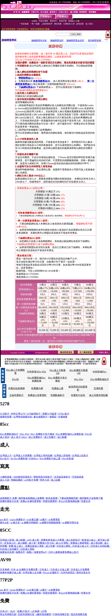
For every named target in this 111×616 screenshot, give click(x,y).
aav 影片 (4, 519)
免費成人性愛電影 (37, 395)
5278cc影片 (63, 413)
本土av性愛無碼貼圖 (69, 501)
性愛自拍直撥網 (16, 388)
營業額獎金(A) (26, 78)
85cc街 (15, 379)
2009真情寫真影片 (22, 477)
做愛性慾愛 (6, 417)
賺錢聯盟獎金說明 (75, 40)
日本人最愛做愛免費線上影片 (63, 552)
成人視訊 (4, 437)
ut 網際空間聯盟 (29, 522)
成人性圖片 (50, 437)
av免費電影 (54, 519)
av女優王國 (32, 519)
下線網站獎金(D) (27, 87)
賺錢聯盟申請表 (39, 40)
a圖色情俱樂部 (43, 614)
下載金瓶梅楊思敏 (68, 498)
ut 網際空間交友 (70, 522)
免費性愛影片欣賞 (9, 501)
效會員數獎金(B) (41, 81)
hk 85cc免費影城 (19, 458)
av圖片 (43, 519)
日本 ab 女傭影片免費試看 (24, 569)
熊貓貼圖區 (17, 480)
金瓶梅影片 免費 (8, 498)
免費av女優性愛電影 (30, 501)
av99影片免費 (31, 480)
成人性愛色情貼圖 (98, 395)
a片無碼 (35, 611)
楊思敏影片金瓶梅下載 (91, 498)
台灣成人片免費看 (22, 455)
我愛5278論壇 (49, 413)
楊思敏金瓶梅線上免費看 (31, 498)
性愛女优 (85, 501)
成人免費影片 (35, 437)
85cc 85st (78, 379)
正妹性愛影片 (16, 395)
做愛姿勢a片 (40, 552)
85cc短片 (4, 458)
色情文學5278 (18, 413)
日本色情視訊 (68, 572)
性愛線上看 (57, 388)
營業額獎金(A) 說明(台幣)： (30, 188)
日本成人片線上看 (59, 569)
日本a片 (4, 611)
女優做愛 (62, 417)
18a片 (12, 611)
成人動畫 (62, 437)
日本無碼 (4, 569)
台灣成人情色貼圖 (43, 455)
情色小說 (44, 480)
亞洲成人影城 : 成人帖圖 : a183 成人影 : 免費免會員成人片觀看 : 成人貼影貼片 (40, 540)
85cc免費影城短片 (99, 379)
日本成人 (44, 569)
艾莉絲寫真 (78, 477)
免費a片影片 (23, 611)
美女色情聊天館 (8, 614)
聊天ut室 (4, 522)
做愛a (29, 552)
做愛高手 (20, 552)
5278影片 (4, 413)
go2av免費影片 (17, 519)
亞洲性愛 (98, 388)
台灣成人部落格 (62, 455)
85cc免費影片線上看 (50, 458)
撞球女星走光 (83, 572)
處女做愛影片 (41, 417)
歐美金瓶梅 (52, 498)
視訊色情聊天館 (79, 614)
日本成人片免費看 (80, 569)
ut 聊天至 (15, 522)
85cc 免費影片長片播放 (42, 434)
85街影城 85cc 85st (36, 371)
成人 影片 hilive (19, 437)
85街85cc (33, 458)
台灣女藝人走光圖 (32, 572)
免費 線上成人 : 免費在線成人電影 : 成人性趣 (32, 546)
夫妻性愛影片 (30, 352)
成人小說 (4, 480)
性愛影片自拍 (78, 395)
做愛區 (52, 417)
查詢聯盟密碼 (94, 40)
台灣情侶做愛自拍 (22, 417)
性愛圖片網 (37, 388)
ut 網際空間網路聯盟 (50, 522)
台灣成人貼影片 (80, 455)
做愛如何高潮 (7, 552)
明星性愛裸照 (50, 501)
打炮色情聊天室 (61, 614)
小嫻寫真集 (6, 477)
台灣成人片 (6, 455)
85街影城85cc (99, 371)
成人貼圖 (55, 480)
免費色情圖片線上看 (10, 572)
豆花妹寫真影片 (62, 477)
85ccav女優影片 (51, 572)
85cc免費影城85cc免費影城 (69, 434)
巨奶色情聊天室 (26, 614)
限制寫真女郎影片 (43, 477)
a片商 (44, 611)
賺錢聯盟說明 (56, 40)
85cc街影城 (68, 458)
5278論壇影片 (34, 413)
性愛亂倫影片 (58, 395)
